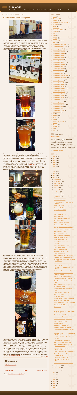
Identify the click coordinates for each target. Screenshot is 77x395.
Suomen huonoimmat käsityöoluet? (64, 229)
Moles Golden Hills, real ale (61, 245)
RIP (54, 113)
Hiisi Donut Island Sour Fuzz (62, 235)
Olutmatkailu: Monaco (59, 71)
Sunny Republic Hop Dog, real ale (63, 255)
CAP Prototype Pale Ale (60, 314)
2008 (54, 385)
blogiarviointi (56, 18)
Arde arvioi (15, 7)
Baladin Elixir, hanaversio (61, 325)
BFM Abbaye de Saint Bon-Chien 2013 (64, 284)
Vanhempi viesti (42, 370)
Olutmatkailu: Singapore (59, 88)
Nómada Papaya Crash (60, 249)
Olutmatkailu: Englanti (59, 51)
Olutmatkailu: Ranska (59, 82)
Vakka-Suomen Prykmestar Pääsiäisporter (61, 360)
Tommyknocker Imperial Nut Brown (64, 298)
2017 (54, 173)
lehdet (54, 35)
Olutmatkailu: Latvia (58, 68)
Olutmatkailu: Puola (58, 79)
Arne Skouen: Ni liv (59, 286)
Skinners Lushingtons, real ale (62, 327)
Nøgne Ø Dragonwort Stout (61, 300)
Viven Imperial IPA (59, 212)
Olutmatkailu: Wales (58, 110)
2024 (54, 158)
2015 (54, 177)
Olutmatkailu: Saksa (58, 86)
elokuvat (55, 20)
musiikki (55, 39)
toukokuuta (57, 194)
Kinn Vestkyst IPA (59, 294)
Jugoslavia (56, 28)
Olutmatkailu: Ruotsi (58, 84)
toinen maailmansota (58, 121)
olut (47, 356)
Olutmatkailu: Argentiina (59, 44)
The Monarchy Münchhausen (62, 340)
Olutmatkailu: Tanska (58, 97)
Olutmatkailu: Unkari (58, 102)
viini (54, 128)
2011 (54, 379)
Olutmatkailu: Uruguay (59, 104)
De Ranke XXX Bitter (59, 207)
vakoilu (55, 126)
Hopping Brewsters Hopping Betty (63, 227)
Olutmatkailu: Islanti (58, 59)
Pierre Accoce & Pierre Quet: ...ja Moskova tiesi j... (63, 345)
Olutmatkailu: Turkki (58, 101)
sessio (54, 117)
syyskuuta (57, 185)
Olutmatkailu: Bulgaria (59, 49)
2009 (54, 383)
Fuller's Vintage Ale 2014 (61, 357)
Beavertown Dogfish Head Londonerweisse (61, 252)
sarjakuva (55, 115)
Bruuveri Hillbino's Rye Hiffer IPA (63, 319)
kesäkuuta (57, 191)
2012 (54, 377)
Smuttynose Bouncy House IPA (62, 270)
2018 (54, 171)
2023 (54, 160)
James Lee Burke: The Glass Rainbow (64, 351)
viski (54, 130)
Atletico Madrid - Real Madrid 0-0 (63, 276)
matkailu (55, 37)
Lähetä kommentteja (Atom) (16, 374)
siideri (54, 119)
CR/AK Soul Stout (59, 296)
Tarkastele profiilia (58, 150)
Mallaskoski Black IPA (60, 304)
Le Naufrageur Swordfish (61, 316)
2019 (54, 169)
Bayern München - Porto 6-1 (62, 237)
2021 (54, 164)
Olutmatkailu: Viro (58, 108)
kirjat (54, 33)
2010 (54, 381)
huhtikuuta (57, 196)
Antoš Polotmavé (58, 216)
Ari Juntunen (56, 136)
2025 (54, 156)
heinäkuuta (57, 189)
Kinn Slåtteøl (57, 307)
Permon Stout (58, 265)
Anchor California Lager (60, 239)
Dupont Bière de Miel (60, 210)
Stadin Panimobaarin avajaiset (62, 263)
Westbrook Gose (58, 323)
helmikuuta (57, 367)
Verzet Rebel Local (59, 205)
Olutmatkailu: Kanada (59, 64)
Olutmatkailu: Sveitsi (58, 95)
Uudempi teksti (8, 370)
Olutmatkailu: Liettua (58, 70)
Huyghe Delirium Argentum (61, 222)
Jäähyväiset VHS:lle (58, 29)
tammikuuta (57, 370)
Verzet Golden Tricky (59, 200)
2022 (54, 162)
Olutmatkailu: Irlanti (58, 57)
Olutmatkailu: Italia (58, 60)
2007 (54, 387)
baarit (43, 356)
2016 (54, 175)
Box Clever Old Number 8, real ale (63, 363)
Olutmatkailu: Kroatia (59, 66)
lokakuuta (57, 183)
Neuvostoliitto (56, 40)
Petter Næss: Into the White (61, 292)
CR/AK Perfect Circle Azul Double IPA (64, 302)
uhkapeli (55, 124)
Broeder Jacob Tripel (60, 224)
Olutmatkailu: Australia (59, 46)
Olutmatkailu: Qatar (58, 80)
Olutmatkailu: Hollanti (59, 55)
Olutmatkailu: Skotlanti (59, 90)
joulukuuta (57, 179)
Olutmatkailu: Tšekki (58, 99)
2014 (54, 372)
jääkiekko (55, 31)
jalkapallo (55, 24)
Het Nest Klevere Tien (60, 231)
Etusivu (25, 370)
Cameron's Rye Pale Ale (60, 321)
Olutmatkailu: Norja (58, 73)
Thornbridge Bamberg (60, 247)
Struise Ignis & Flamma (60, 233)
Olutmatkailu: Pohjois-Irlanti (60, 75)
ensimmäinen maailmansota (60, 22)
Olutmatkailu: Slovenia (59, 93)
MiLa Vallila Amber (59, 220)
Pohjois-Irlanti (56, 112)
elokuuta (56, 187)
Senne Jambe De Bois (60, 197)
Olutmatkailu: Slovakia (59, 92)
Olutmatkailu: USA (58, 106)
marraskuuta (57, 181)
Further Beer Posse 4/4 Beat (62, 218)
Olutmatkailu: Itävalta (59, 62)
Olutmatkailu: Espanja (59, 53)
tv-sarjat (55, 123)
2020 (54, 166)
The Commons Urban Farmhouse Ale (64, 278)
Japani (54, 26)
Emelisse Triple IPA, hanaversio (63, 257)
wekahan (32, 164)
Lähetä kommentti (10, 365)
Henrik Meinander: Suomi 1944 (62, 342)
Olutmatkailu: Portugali (59, 77)
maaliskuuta (57, 365)
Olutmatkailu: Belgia (58, 48)
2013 (54, 375)
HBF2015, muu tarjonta (60, 309)
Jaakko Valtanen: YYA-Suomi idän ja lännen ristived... (64, 273)
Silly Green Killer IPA (59, 214)
